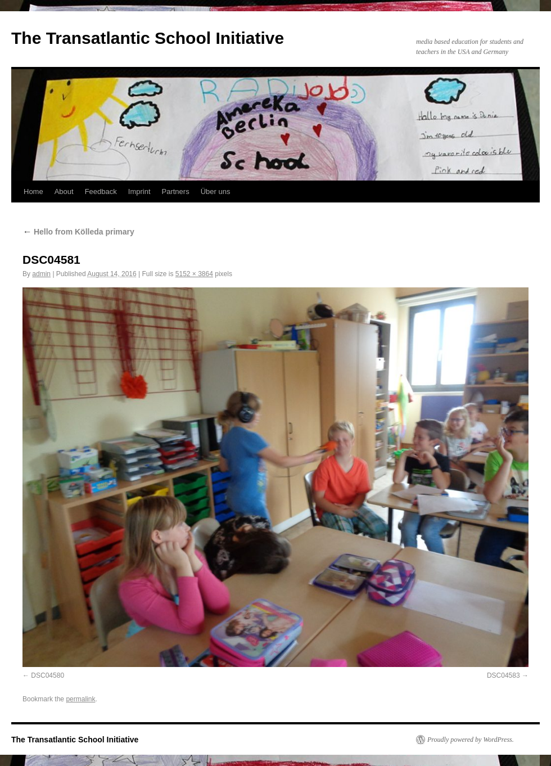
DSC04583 (503, 675)
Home (33, 191)
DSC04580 (47, 675)
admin (41, 274)
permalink (80, 699)
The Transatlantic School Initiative (147, 38)
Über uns (216, 191)
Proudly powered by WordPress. (470, 740)
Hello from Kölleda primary (78, 231)
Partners (175, 191)
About (64, 191)
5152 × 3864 (194, 274)
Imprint (139, 191)
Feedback (101, 191)
